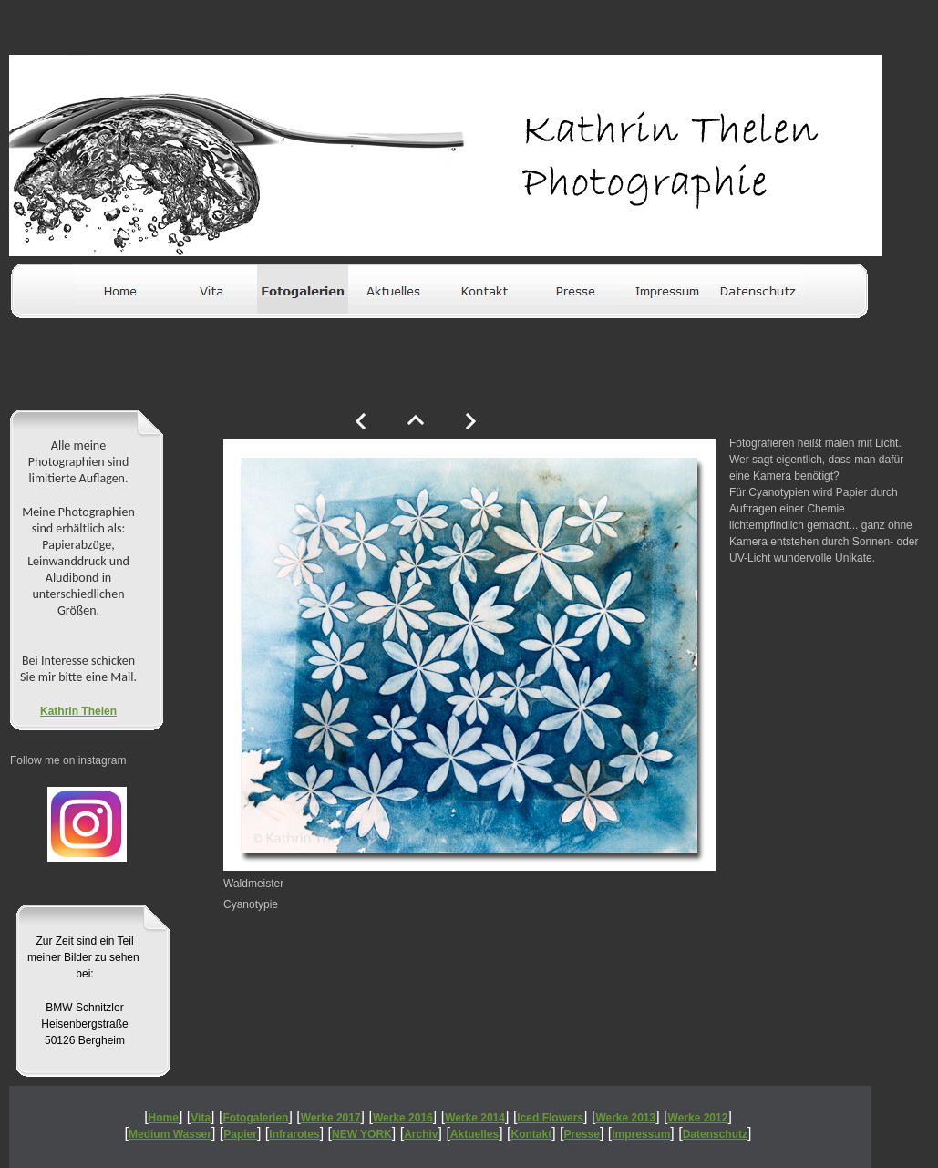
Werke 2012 (698, 1117)
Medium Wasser (170, 1134)
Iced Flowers (550, 1117)
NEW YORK (362, 1134)
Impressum (641, 1134)
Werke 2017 (331, 1117)
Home (164, 1117)
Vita (201, 1117)
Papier (240, 1134)
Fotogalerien (255, 1117)
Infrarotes (294, 1134)
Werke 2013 (625, 1117)
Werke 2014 (475, 1117)
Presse (582, 1134)
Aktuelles (474, 1134)
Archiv (421, 1134)
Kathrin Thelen (78, 711)
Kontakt (531, 1134)
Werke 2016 (403, 1117)
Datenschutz (715, 1134)
